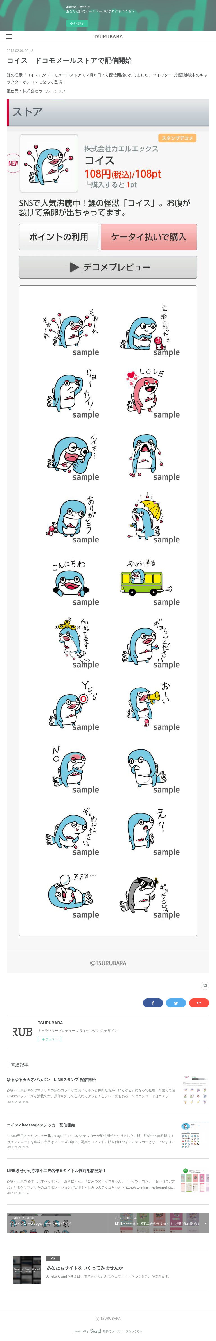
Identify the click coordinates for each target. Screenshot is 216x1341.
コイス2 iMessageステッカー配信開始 (41, 1125)
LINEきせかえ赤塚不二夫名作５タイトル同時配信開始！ (56, 1170)
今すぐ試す (77, 23)
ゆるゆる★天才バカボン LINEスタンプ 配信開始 (51, 1079)
